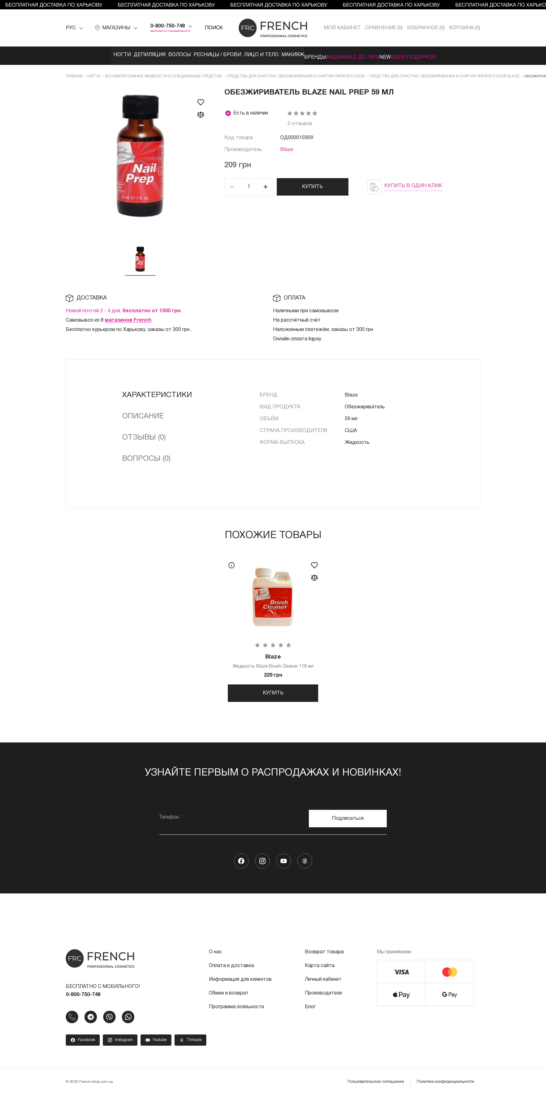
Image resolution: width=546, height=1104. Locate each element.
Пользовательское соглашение (375, 1087)
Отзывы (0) (144, 435)
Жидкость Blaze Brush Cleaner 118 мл (273, 660)
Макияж (284, 55)
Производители (323, 998)
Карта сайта (319, 971)
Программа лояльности (236, 1012)
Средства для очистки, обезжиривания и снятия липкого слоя (295, 73)
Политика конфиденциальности (445, 1087)
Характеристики (157, 392)
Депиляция (115, 55)
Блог (310, 1012)
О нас (215, 957)
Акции (345, 55)
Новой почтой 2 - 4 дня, (124, 308)
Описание (143, 414)
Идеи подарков (451, 55)
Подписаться (348, 824)
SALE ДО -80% (381, 55)
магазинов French (128, 318)
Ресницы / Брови (196, 55)
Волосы (151, 55)
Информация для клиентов (240, 985)
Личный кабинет (323, 985)
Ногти (81, 55)
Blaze (286, 147)
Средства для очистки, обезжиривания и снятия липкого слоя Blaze (444, 73)
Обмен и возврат (229, 998)
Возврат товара (324, 957)
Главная (74, 73)
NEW (414, 55)
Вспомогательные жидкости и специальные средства (163, 73)
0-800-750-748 (167, 26)
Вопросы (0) (146, 456)
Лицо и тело (246, 55)
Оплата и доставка (231, 971)
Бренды (316, 55)
